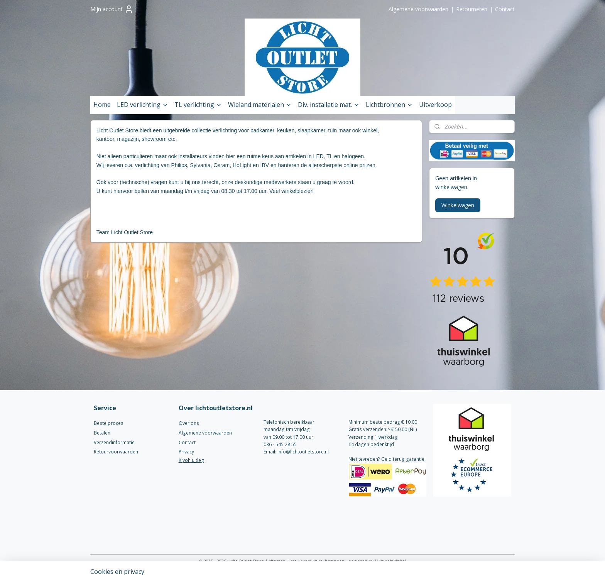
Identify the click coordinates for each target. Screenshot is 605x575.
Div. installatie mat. (329, 104)
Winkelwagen (457, 205)
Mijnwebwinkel (390, 561)
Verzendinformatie (114, 442)
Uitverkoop (435, 104)
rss (293, 561)
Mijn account (112, 9)
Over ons (189, 423)
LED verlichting (142, 104)
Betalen (102, 433)
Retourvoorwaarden (116, 451)
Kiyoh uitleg (191, 460)
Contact (505, 9)
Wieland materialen (260, 104)
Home (102, 104)
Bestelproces (108, 423)
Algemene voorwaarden (418, 9)
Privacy (186, 451)
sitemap (277, 561)
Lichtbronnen (389, 104)
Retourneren (471, 9)
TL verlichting (198, 104)
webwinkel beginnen (323, 561)
